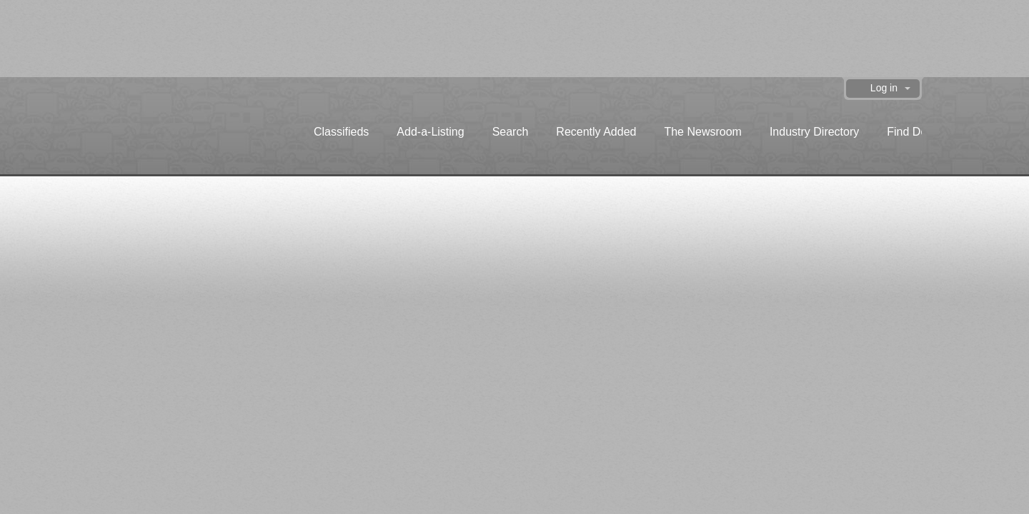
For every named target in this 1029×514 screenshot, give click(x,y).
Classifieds (341, 132)
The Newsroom (702, 132)
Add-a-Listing (430, 132)
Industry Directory (814, 132)
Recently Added (596, 132)
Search (510, 132)
